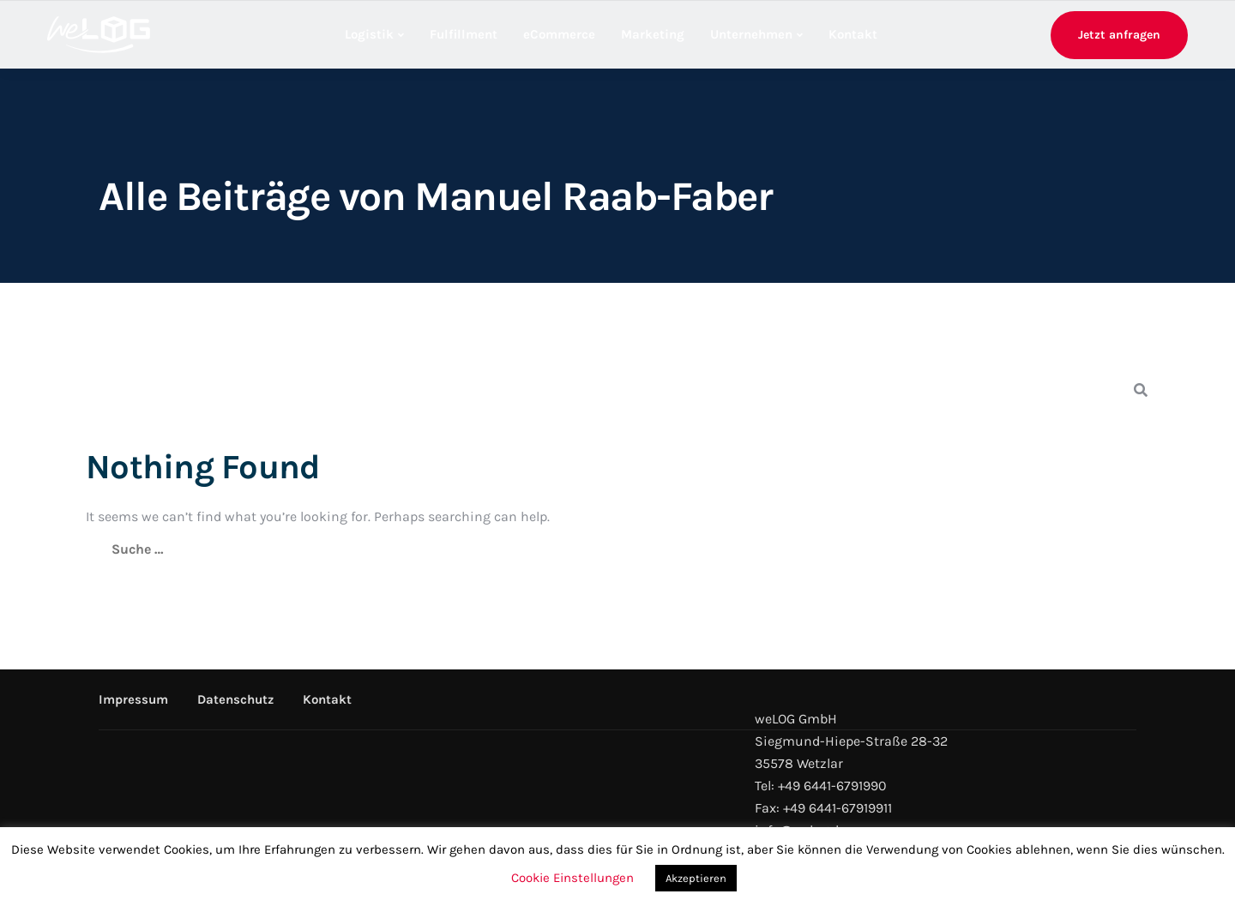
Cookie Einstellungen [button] (572, 877)
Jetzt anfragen (1119, 34)
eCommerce (559, 34)
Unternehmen (751, 34)
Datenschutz (235, 699)
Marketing (652, 34)
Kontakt (852, 34)
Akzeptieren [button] (696, 878)
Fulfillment (463, 34)
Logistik (369, 34)
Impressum (133, 699)
